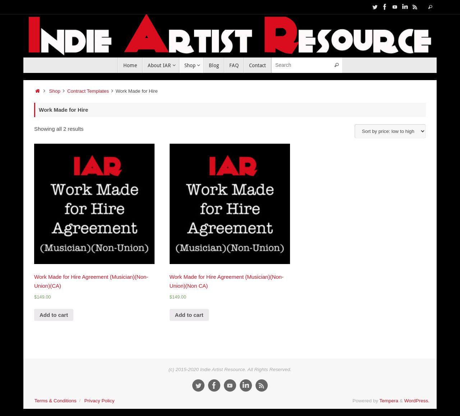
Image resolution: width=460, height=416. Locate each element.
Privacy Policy (99, 400)
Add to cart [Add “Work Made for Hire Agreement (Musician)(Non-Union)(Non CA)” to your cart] (189, 315)
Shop (55, 91)
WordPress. (416, 400)
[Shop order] (390, 131)
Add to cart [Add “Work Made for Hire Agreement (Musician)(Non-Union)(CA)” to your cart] (54, 315)
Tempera (389, 400)
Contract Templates (88, 91)
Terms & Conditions (55, 400)
